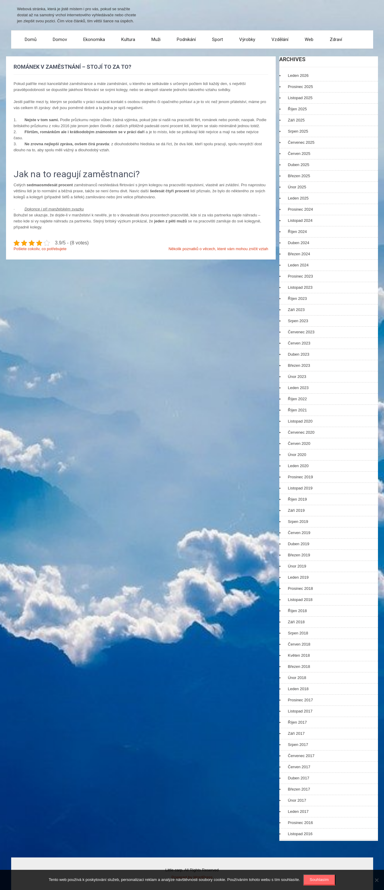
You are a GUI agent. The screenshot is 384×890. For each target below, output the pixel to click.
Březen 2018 (299, 666)
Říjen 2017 (297, 722)
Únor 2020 (297, 454)
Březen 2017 (299, 789)
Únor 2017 (297, 800)
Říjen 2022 (297, 399)
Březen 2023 (299, 365)
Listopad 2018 (300, 599)
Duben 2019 (298, 544)
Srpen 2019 (298, 521)
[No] (376, 880)
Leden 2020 (298, 466)
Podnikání (186, 39)
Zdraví (336, 39)
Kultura (128, 39)
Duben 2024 (298, 243)
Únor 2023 (297, 376)
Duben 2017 (298, 778)
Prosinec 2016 (300, 822)
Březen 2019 (299, 555)
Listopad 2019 (300, 488)
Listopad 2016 (300, 834)
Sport (217, 39)
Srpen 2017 (298, 744)
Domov (60, 39)
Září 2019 (296, 510)
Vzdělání (279, 39)
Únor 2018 (297, 677)
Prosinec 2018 (300, 588)
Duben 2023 (298, 354)
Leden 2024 (298, 265)
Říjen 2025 (297, 109)
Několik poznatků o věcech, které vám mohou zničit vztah (218, 249)
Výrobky (247, 39)
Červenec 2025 (301, 142)
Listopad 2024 (300, 220)
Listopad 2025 (300, 98)
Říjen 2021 (297, 410)
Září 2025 (296, 120)
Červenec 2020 (301, 432)
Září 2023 (296, 309)
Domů (30, 39)
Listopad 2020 (300, 421)
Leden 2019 (298, 577)
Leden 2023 (298, 387)
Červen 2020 (299, 443)
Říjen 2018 (297, 611)
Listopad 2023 (300, 287)
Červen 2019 (299, 532)
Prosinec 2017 (300, 700)
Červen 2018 (299, 644)
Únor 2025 (297, 187)
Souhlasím (319, 879)
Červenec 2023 (301, 332)
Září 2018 (296, 622)
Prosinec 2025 (300, 86)
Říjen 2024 (297, 231)
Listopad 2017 (300, 711)
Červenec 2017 (301, 755)
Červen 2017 (299, 767)
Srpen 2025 (298, 131)
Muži (155, 39)
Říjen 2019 (297, 499)
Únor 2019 (297, 566)
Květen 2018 (299, 655)
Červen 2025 (299, 153)
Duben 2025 (298, 164)
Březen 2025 (299, 176)
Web (309, 39)
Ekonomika (94, 39)
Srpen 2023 (298, 321)
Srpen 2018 (298, 633)
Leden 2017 (298, 811)
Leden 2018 (298, 689)
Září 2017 (296, 733)
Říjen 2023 (297, 298)
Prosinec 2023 (300, 276)
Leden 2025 (298, 198)
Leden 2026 (298, 75)
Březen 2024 (299, 254)
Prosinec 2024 (300, 209)
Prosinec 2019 (300, 477)
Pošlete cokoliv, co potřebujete (40, 249)
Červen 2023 (299, 343)
